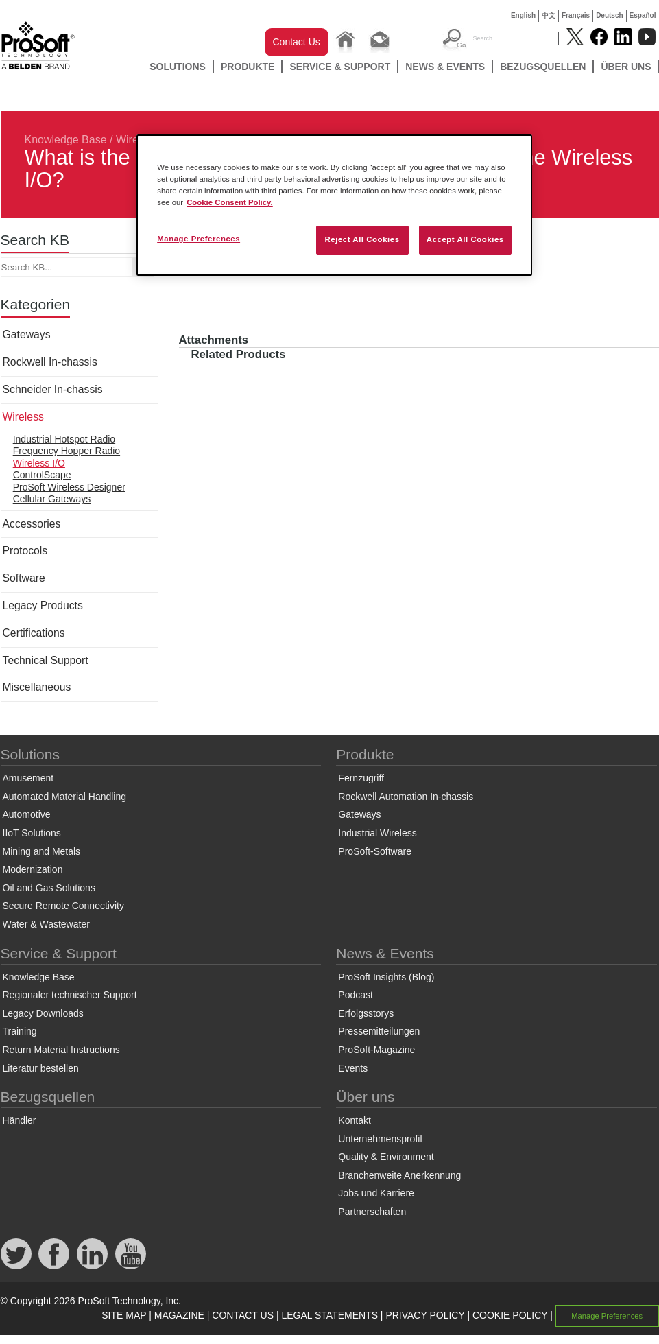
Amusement (28, 778)
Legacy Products (43, 605)
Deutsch (609, 15)
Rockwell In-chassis (50, 362)
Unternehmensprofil (380, 1138)
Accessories (32, 524)
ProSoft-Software (374, 851)
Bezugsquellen (543, 66)
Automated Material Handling (65, 796)
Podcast (355, 994)
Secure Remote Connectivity (63, 905)
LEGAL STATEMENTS (329, 1315)
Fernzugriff (361, 778)
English (523, 15)
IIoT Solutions (32, 832)
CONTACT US (243, 1315)
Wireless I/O (39, 463)
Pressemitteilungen (379, 1031)
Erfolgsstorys (366, 1013)
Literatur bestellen (41, 1068)
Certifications (34, 633)
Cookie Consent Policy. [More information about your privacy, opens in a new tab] (230, 202)
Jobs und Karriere (376, 1193)
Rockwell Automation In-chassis (405, 796)
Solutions (177, 66)
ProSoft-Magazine (376, 1049)
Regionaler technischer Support (70, 994)
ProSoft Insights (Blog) (386, 976)
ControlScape (42, 474)
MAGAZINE (179, 1315)
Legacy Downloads (43, 1013)
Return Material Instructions (61, 1049)
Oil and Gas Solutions (49, 887)
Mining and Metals (42, 851)
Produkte (248, 66)
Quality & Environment (385, 1156)
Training (20, 1031)
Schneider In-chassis (53, 389)
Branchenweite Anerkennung (399, 1175)
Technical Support (45, 660)
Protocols (25, 550)
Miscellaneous (37, 687)
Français (576, 15)
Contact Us (296, 41)
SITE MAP (123, 1315)
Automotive (27, 814)
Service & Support (339, 66)
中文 (548, 15)
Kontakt (354, 1120)
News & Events (445, 66)
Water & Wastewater (46, 924)
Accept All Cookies (465, 239)
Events (353, 1068)
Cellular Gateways (52, 498)
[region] (334, 205)
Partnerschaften (372, 1211)
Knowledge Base (66, 139)
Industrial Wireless (377, 832)
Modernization (33, 869)
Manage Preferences (607, 1316)
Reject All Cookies (361, 239)
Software (24, 578)
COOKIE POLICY (509, 1315)
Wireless (23, 417)
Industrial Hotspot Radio (64, 439)
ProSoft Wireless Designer (69, 487)
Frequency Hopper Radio (66, 450)
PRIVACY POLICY (424, 1315)
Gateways (27, 334)
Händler (19, 1120)
